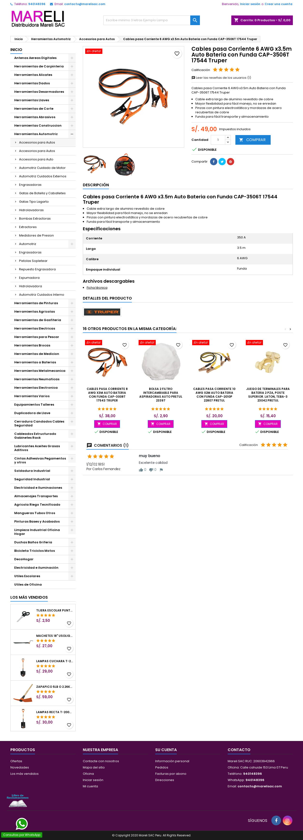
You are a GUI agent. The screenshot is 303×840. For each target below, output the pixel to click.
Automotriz (27, 244)
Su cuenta (166, 750)
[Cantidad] (218, 140)
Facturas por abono (170, 773)
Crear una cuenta (278, 4)
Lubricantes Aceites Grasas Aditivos (37, 448)
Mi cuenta (90, 786)
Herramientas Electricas (34, 328)
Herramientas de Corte (33, 108)
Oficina (88, 773)
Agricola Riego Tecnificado (37, 504)
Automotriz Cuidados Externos (42, 176)
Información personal (172, 761)
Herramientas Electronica (36, 387)
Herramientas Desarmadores (39, 91)
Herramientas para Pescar (36, 337)
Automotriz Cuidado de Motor (42, 167)
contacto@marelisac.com (84, 4)
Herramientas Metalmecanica (39, 370)
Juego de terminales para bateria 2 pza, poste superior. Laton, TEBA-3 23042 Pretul (268, 394)
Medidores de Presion (36, 235)
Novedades (19, 767)
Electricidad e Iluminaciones (38, 487)
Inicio (16, 49)
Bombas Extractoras (35, 218)
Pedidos (161, 767)
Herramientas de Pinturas (36, 303)
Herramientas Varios (31, 396)
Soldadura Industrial (32, 470)
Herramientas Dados (32, 83)
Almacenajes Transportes (36, 496)
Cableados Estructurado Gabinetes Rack (35, 435)
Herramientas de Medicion (36, 354)
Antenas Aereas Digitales (35, 58)
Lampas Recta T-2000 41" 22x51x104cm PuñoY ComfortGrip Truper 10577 (54, 712)
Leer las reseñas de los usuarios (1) (221, 77)
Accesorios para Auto (36, 159)
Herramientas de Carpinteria (39, 66)
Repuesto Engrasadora (37, 269)
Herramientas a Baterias (35, 362)
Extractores (28, 227)
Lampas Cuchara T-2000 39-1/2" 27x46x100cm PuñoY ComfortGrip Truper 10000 (54, 661)
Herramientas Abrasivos (34, 117)
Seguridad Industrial (32, 479)
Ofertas (16, 761)
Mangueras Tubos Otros (34, 513)
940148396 (36, 4)
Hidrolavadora (30, 286)
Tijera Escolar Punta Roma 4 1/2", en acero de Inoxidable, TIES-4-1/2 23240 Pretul (54, 610)
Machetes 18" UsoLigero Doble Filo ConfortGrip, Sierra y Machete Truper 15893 (54, 635)
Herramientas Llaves (31, 100)
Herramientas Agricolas (34, 311)
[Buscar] (151, 20)
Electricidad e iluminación (36, 567)
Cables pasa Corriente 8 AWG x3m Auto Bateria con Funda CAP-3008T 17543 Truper (107, 394)
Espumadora (29, 277)
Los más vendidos (29, 597)
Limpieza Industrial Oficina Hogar (37, 532)
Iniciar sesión (250, 4)
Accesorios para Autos (37, 142)
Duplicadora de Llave (32, 413)
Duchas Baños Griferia (33, 542)
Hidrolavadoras (31, 210)
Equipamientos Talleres (34, 404)
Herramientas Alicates (33, 74)
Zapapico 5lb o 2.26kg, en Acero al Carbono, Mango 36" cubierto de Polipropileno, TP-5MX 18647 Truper (54, 686)
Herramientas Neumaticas (36, 379)
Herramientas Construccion (38, 125)
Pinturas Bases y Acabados (37, 521)
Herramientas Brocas (32, 345)
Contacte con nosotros (101, 761)
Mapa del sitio (94, 767)
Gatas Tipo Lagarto (34, 201)
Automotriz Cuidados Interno (41, 294)
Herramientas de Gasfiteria (37, 320)
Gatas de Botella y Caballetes (42, 193)
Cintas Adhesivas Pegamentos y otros (40, 460)
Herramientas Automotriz (36, 134)
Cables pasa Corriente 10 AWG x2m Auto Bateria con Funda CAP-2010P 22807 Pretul (214, 394)
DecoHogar (24, 559)
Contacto (239, 750)
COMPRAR (252, 140)
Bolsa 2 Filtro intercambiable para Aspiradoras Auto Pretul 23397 (160, 394)
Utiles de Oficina (28, 584)
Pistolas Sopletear (33, 260)
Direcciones (164, 780)
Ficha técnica (97, 287)
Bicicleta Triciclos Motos (34, 550)
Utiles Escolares (27, 576)
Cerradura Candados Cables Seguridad (39, 423)
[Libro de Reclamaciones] (17, 800)
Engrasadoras (30, 184)
